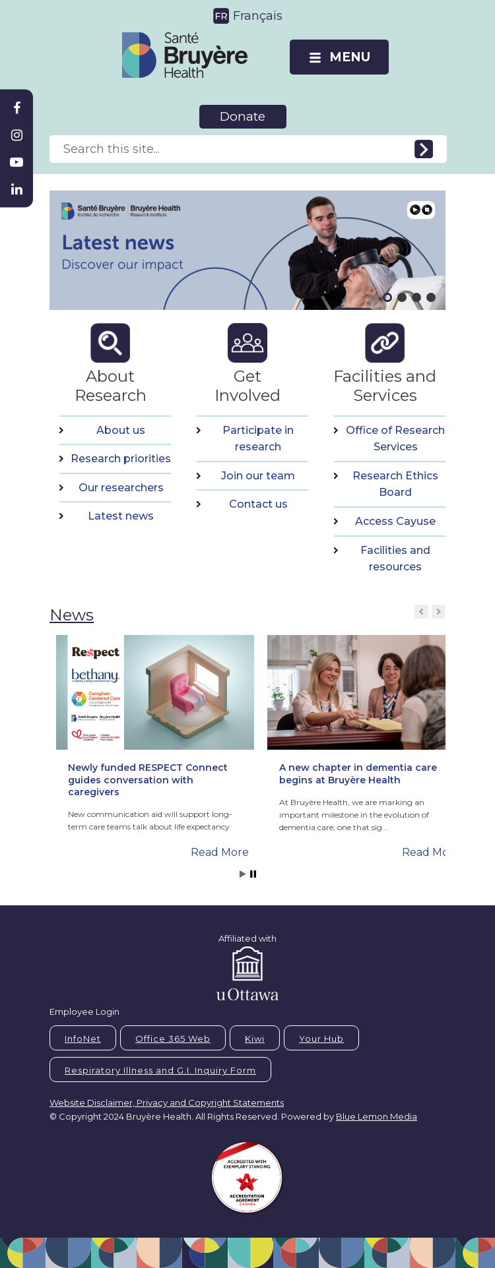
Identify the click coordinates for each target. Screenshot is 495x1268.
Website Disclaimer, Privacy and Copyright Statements (167, 1102)
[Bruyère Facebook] (16, 108)
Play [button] (415, 209)
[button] (40, 250)
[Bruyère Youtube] (16, 162)
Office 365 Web (173, 1038)
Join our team (258, 475)
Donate (242, 116)
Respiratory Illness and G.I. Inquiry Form (160, 1070)
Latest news (121, 516)
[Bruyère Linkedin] (16, 189)
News (72, 614)
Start (243, 874)
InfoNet (83, 1038)
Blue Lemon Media (376, 1116)
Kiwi (255, 1038)
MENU (349, 57)
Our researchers (121, 487)
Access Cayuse (395, 521)
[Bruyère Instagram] (16, 135)
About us (120, 430)
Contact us (258, 504)
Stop (253, 874)
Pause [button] (427, 209)
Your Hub (321, 1038)
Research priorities (121, 458)
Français (257, 16)
